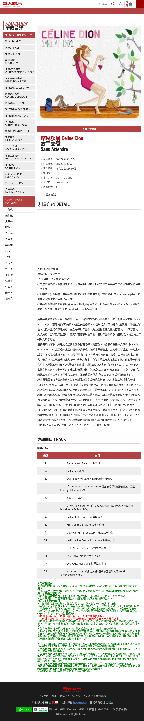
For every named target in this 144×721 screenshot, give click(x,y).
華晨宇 (9, 245)
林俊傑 (9, 209)
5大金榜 (88, 696)
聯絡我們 (64, 696)
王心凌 (9, 275)
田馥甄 (9, 215)
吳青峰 (9, 221)
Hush (8, 251)
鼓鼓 (7, 257)
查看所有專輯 (89, 129)
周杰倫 (9, 233)
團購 (54, 696)
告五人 (9, 263)
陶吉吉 (9, 292)
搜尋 (104, 4)
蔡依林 (9, 227)
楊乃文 (9, 298)
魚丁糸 (9, 269)
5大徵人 (76, 696)
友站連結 (101, 696)
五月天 (9, 239)
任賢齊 (9, 286)
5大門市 (44, 696)
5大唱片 (12, 4)
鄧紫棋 (9, 280)
